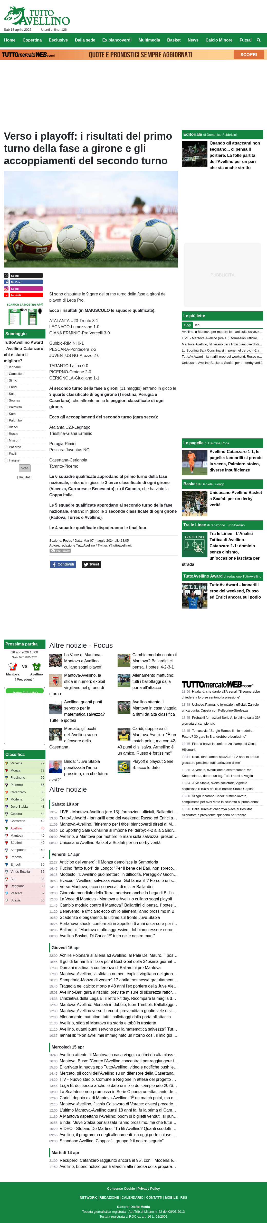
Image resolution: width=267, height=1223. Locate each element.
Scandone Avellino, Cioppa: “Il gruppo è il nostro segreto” (112, 1141)
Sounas (14, 400)
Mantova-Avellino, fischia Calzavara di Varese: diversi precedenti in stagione (129, 1104)
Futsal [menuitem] (246, 40)
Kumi (12, 414)
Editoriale (192, 134)
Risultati (25, 477)
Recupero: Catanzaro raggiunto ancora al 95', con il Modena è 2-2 (120, 1160)
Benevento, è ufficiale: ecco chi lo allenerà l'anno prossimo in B (117, 911)
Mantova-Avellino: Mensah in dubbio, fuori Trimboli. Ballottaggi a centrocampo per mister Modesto (149, 1004)
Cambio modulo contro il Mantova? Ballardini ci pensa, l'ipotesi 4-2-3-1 (154, 661)
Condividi (63, 564)
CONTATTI (154, 1197)
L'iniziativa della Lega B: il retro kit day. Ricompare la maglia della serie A (126, 998)
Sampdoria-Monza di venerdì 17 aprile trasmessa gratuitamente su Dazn (126, 980)
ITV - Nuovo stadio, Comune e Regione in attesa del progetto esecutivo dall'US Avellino (139, 1079)
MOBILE (171, 1197)
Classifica (15, 754)
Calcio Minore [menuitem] (219, 40)
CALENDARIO (132, 1197)
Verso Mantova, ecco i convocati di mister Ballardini (107, 887)
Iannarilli (15, 367)
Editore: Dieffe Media (133, 1207)
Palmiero (15, 407)
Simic (13, 380)
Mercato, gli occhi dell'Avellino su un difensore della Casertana (117, 1073)
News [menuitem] (193, 40)
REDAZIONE (109, 1197)
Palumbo (15, 420)
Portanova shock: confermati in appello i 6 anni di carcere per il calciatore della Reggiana (141, 923)
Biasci (13, 427)
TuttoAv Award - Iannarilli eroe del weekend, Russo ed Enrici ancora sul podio (130, 818)
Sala (12, 394)
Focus (67, 540)
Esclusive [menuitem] (58, 40)
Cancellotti (16, 374)
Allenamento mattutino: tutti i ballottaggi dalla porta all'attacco (153, 681)
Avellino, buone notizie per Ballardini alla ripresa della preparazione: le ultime (129, 1166)
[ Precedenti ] (24, 679)
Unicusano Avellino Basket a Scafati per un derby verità (110, 842)
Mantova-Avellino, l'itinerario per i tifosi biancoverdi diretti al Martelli (121, 824)
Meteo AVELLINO (25, 693)
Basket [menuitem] (173, 40)
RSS (183, 1197)
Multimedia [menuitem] (149, 40)
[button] (25, 468)
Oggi (187, 325)
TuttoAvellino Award (203, 576)
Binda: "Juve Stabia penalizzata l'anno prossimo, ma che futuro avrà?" (123, 1122)
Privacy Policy (149, 1188)
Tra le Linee (194, 525)
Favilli (13, 454)
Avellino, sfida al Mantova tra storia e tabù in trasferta (108, 1023)
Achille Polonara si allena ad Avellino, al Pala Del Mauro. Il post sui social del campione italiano (146, 955)
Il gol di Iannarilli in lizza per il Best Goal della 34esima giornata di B (121, 961)
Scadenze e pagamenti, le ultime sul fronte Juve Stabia (110, 917)
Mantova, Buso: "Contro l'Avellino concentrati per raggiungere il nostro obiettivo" (132, 1061)
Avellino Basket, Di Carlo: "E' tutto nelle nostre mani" (107, 936)
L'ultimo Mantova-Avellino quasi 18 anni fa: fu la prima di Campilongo (122, 1110)
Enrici (13, 387)
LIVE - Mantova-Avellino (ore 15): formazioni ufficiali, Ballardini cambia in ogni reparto (137, 812)
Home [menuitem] (9, 40)
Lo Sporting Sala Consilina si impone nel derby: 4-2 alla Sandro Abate (123, 830)
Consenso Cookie (121, 1188)
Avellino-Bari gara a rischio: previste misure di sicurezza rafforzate (120, 992)
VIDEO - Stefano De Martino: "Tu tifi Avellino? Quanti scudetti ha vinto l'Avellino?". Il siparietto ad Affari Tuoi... (159, 1128)
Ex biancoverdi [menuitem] (117, 40)
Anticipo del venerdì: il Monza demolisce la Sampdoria (109, 862)
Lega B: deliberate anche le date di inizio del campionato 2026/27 (119, 1085)
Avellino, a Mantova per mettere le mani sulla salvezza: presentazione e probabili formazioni (143, 836)
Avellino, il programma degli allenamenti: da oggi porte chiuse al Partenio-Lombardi (135, 1135)
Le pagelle (193, 443)
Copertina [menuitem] (32, 40)
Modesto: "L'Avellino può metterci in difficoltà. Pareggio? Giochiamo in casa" (129, 874)
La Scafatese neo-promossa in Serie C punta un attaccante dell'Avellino (125, 1092)
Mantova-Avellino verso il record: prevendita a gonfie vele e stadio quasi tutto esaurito (137, 1011)
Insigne (14, 460)
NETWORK (88, 1197)
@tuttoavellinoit (120, 545)
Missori (14, 440)
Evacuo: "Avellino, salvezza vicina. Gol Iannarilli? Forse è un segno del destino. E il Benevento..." (148, 880)
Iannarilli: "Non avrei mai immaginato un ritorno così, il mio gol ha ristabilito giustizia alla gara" (145, 1035)
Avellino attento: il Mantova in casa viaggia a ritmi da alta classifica (154, 708)
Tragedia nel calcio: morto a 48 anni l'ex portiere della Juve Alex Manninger (128, 986)
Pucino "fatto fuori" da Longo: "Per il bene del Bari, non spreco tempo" (123, 868)
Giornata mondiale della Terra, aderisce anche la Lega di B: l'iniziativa (123, 893)
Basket (190, 484)
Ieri (197, 325)
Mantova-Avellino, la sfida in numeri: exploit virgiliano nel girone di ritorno (126, 974)
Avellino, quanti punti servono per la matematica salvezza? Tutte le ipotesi (127, 1029)
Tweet (91, 564)
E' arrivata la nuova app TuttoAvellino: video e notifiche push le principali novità (131, 1067)
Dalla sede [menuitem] (85, 40)
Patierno (15, 447)
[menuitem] (259, 40)
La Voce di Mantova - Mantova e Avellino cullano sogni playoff (83, 661)
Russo (13, 434)
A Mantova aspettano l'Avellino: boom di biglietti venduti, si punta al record (127, 1116)
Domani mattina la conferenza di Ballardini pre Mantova (110, 967)
